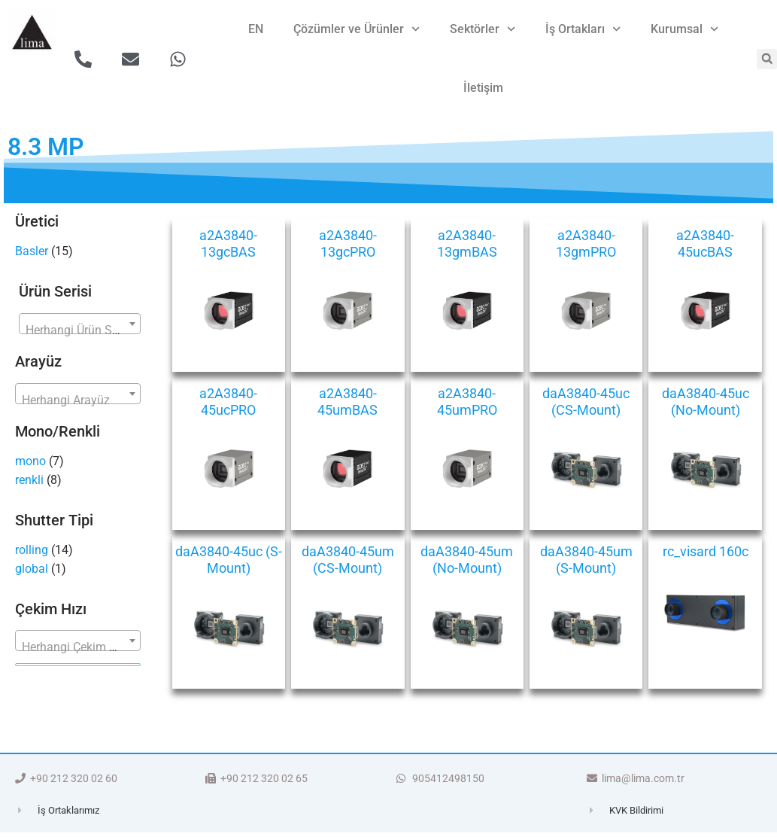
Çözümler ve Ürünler (356, 29)
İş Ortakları (583, 29)
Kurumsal (684, 29)
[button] (767, 59)
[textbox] (80, 330)
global (31, 569)
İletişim (483, 88)
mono (30, 461)
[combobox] (80, 323)
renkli (29, 480)
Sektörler (482, 29)
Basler (31, 251)
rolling (31, 550)
